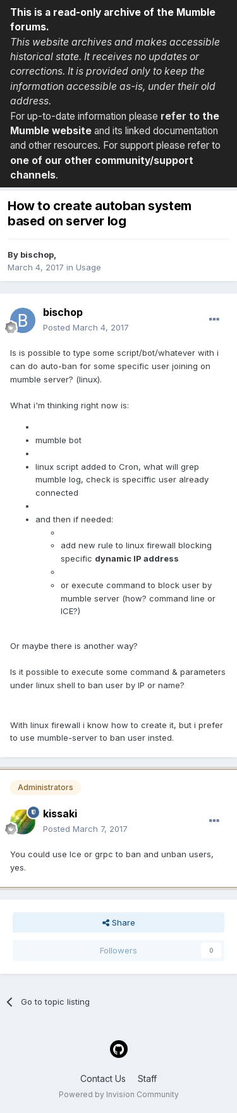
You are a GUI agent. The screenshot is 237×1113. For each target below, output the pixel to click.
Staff (147, 1078)
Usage (88, 267)
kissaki (60, 813)
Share (118, 922)
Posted (86, 327)
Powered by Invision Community (119, 1094)
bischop (37, 254)
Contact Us (103, 1078)
